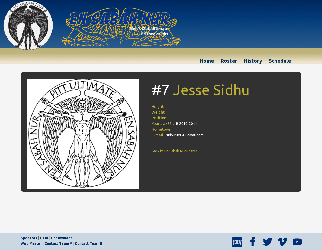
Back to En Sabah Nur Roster (174, 151)
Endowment (61, 238)
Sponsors (29, 238)
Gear (44, 238)
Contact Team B (89, 243)
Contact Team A (58, 243)
